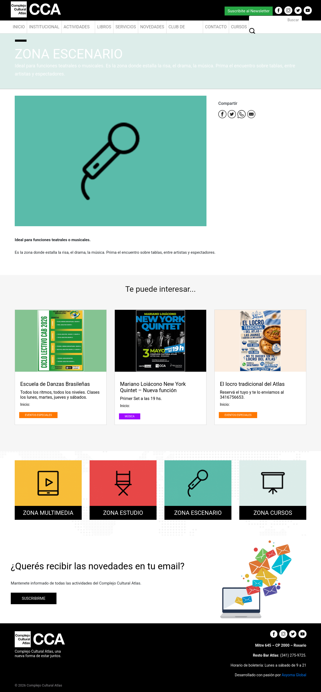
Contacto (216, 26)
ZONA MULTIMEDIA (48, 513)
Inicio (19, 26)
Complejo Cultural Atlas (44, 685)
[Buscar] (275, 20)
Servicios (125, 26)
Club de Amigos (176, 28)
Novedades (152, 26)
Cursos (239, 26)
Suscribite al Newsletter (248, 11)
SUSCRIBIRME (33, 598)
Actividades (77, 26)
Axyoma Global (294, 675)
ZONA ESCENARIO (198, 513)
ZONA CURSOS (272, 513)
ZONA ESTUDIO (123, 513)
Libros (104, 26)
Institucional (44, 26)
